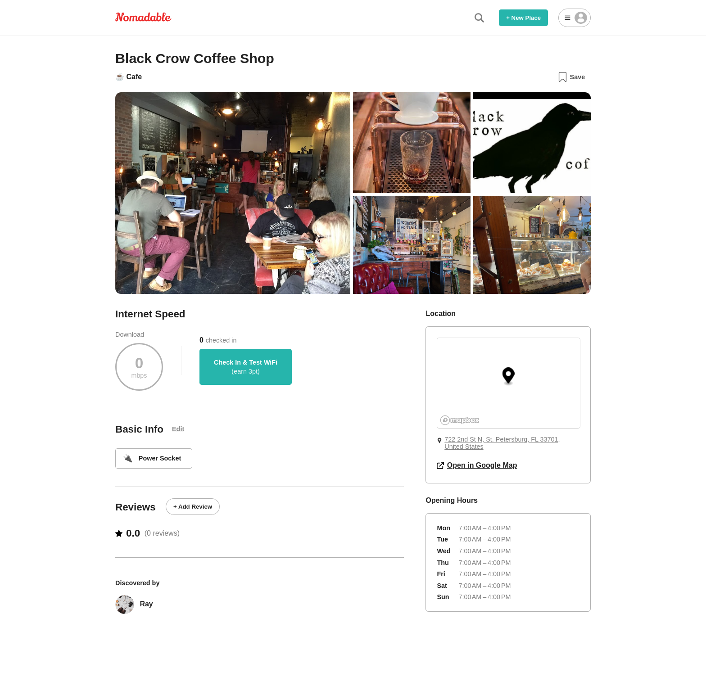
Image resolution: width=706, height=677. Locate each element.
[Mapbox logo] (460, 420)
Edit (178, 429)
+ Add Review (192, 506)
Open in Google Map (477, 465)
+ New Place (523, 17)
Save (571, 77)
